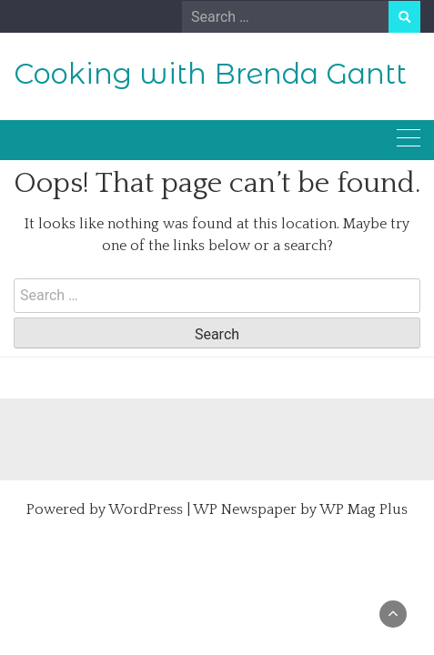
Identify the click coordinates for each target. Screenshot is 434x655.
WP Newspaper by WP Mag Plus (300, 509)
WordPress (145, 509)
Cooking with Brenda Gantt (210, 73)
